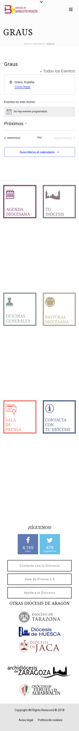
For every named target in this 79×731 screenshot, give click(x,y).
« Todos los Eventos (57, 71)
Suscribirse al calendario (37, 152)
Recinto (39, 44)
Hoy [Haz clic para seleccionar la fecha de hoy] (39, 137)
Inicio (28, 44)
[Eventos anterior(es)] (12, 138)
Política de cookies (50, 720)
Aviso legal (26, 720)
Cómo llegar (22, 86)
